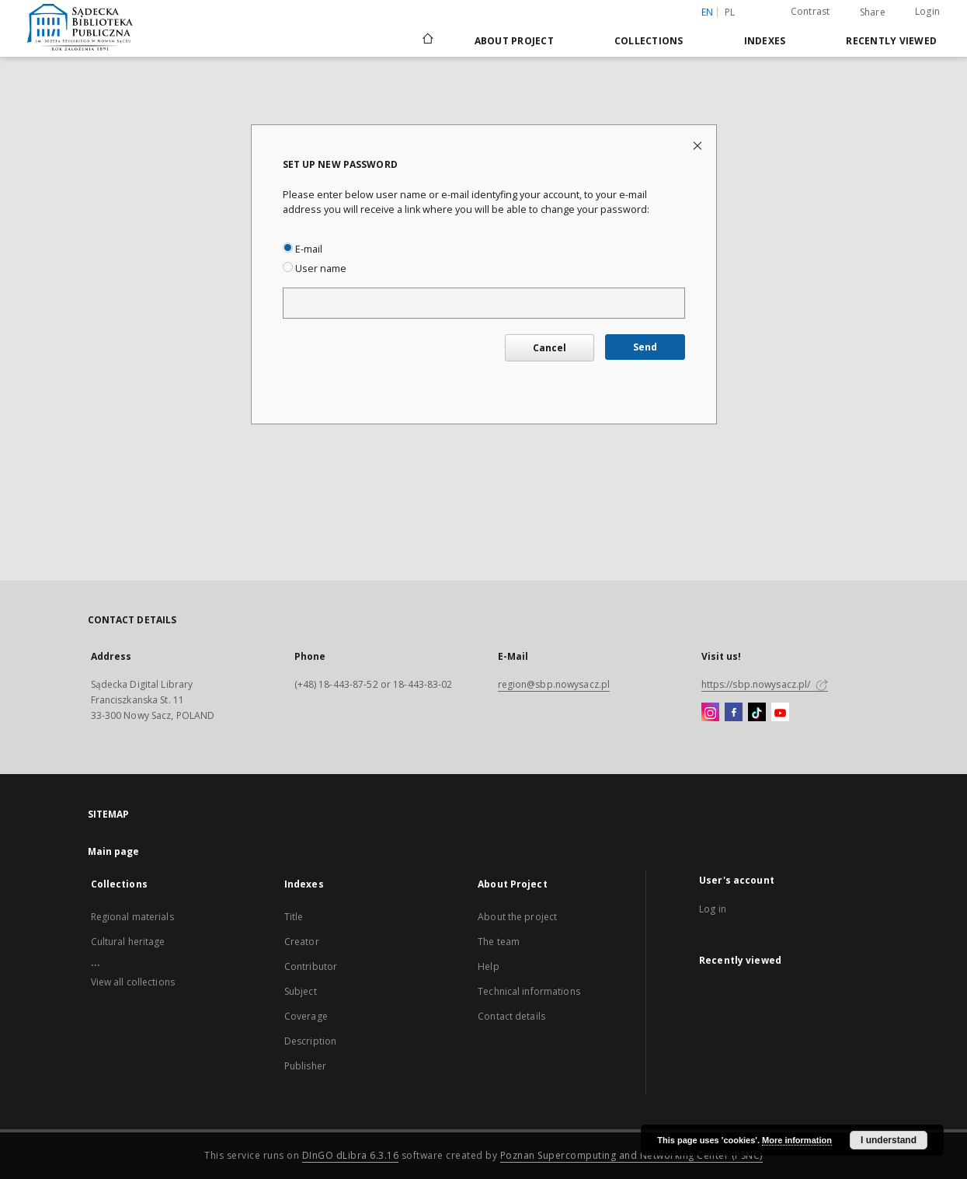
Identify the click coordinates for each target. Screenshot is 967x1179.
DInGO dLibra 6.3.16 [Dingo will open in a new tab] (350, 1155)
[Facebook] (734, 713)
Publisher (305, 1066)
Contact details (511, 1016)
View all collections (133, 982)
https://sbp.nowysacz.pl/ (764, 684)
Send (645, 347)
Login (927, 11)
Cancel (549, 347)
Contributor (310, 966)
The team (499, 941)
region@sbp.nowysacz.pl (554, 684)
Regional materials (132, 916)
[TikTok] (757, 713)
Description (310, 1041)
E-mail (302, 249)
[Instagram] (710, 713)
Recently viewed (891, 40)
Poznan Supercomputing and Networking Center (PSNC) (631, 1155)
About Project (514, 40)
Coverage (306, 1016)
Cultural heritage (128, 941)
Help (488, 966)
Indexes (765, 40)
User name (314, 268)
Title (294, 916)
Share (872, 12)
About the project (517, 916)
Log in (712, 909)
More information (797, 1140)
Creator (301, 941)
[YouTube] (780, 713)
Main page (114, 851)
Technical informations (529, 991)
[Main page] (426, 40)
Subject (300, 991)
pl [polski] (730, 12)
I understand (889, 1140)
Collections (649, 40)
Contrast (810, 11)
